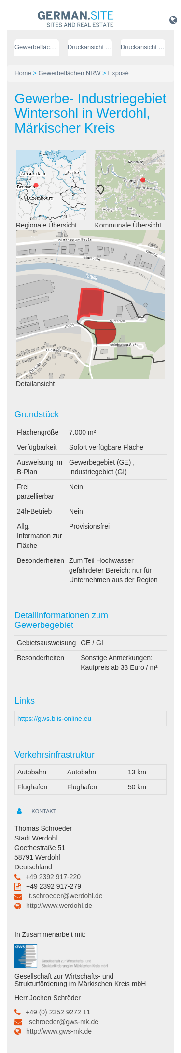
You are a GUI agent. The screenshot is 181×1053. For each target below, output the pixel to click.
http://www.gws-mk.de (59, 1031)
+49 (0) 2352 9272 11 (58, 1012)
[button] (173, 20)
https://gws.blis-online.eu (54, 718)
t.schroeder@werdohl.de (66, 896)
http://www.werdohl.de (59, 905)
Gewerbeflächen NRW (36, 47)
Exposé (118, 73)
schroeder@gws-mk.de (63, 1022)
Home (22, 73)
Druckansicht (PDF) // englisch (143, 47)
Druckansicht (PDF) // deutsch (90, 47)
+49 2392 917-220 (53, 876)
